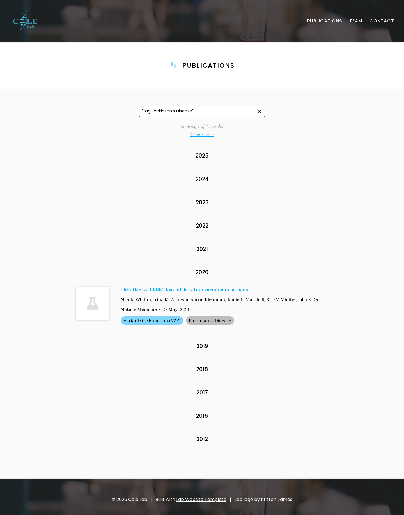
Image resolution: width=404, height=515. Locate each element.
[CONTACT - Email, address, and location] (382, 21)
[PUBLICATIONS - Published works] (325, 21)
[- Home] (25, 21)
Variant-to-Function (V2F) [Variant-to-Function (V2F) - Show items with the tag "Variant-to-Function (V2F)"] (151, 320)
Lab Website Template (201, 499)
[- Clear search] (259, 111)
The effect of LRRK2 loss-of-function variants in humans (184, 289)
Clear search (202, 134)
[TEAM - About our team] (356, 21)
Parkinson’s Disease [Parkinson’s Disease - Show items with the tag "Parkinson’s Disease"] (210, 320)
